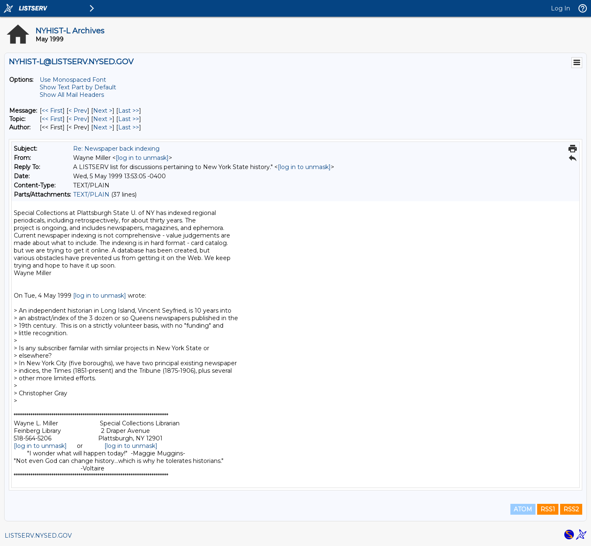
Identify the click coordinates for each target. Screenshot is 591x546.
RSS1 (547, 509)
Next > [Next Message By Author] (102, 127)
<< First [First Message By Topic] (52, 119)
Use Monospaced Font (73, 79)
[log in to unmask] (142, 158)
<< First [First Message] (52, 110)
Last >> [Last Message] (128, 110)
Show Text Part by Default (78, 87)
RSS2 (571, 509)
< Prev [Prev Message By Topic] (77, 119)
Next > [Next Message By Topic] (102, 119)
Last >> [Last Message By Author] (128, 127)
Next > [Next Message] (102, 110)
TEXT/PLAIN (91, 194)
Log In (560, 8)
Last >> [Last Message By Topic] (128, 119)
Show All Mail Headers (72, 95)
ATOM (523, 509)
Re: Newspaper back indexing (116, 148)
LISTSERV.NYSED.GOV (38, 535)
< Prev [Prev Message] (77, 110)
